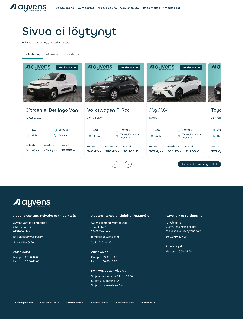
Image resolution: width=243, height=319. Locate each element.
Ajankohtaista (129, 8)
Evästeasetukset (124, 302)
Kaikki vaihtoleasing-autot (199, 164)
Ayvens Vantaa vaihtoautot (30, 223)
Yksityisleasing (107, 8)
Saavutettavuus (99, 302)
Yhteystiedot (171, 8)
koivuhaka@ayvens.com (28, 237)
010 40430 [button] (105, 242)
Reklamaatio (148, 302)
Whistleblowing (74, 302)
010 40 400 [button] (180, 237)
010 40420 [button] (27, 242)
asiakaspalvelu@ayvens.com (183, 231)
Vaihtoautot (85, 8)
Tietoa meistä (150, 8)
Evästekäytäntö (49, 302)
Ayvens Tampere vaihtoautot (109, 223)
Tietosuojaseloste (23, 302)
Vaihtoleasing (65, 8)
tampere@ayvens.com (105, 237)
